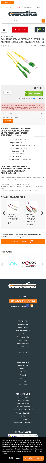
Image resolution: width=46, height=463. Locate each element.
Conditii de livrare (23, 400)
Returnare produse (23, 406)
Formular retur (23, 346)
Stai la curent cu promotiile (23, 301)
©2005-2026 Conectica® (23, 422)
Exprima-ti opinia (21, 241)
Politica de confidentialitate (23, 410)
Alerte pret (23, 340)
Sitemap (23, 372)
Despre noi (23, 368)
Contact (23, 381)
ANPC (23, 416)
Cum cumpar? (23, 397)
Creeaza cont (23, 327)
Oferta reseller (23, 419)
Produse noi (23, 378)
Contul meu (23, 334)
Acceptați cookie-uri (33, 458)
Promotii (20, 29)
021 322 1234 (7, 3)
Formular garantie (22, 343)
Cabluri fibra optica (7, 36)
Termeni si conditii (23, 413)
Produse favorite (23, 337)
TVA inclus (39, 99)
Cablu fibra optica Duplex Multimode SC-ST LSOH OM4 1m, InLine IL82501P (31, 218)
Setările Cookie (23, 353)
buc (8, 92)
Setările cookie (15, 458)
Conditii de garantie (23, 403)
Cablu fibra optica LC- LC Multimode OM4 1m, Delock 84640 (13, 217)
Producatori (23, 384)
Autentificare (23, 324)
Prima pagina (23, 365)
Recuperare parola (23, 330)
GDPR (23, 349)
